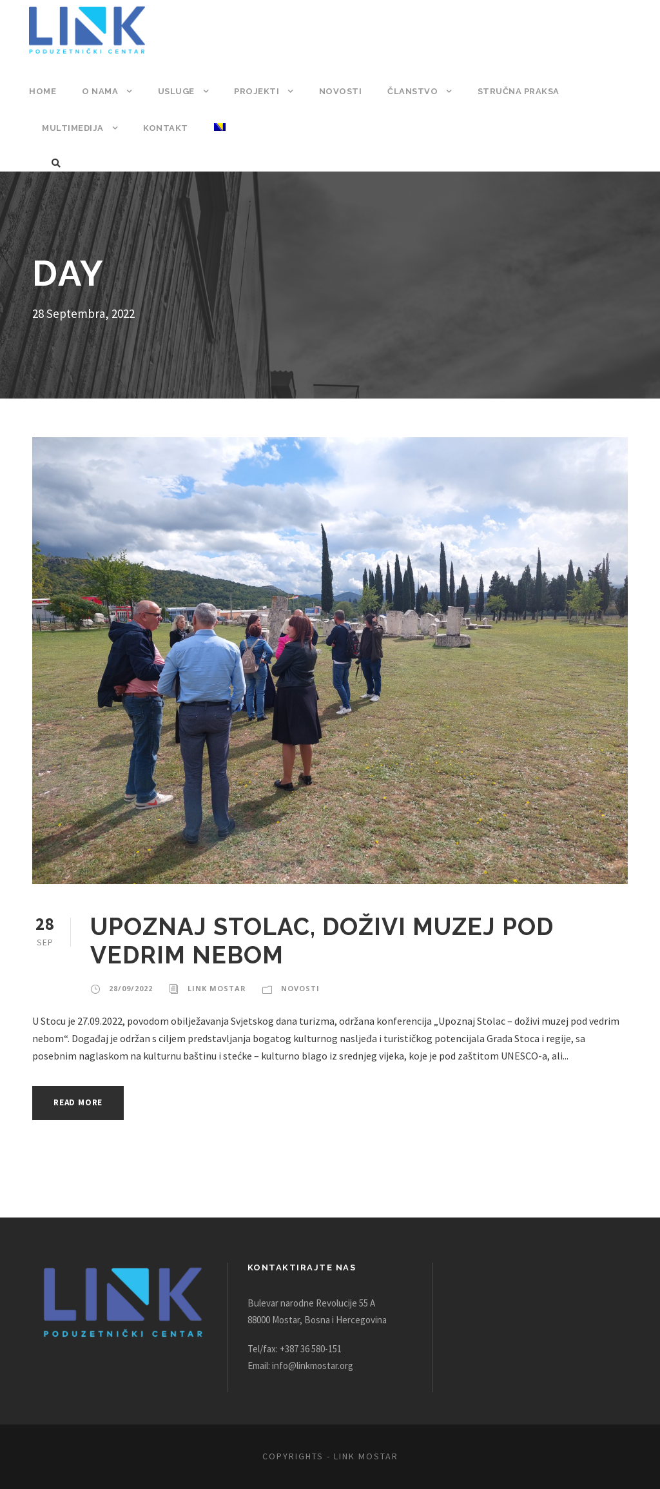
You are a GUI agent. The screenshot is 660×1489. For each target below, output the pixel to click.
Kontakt (163, 128)
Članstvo (407, 91)
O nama (99, 91)
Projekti (255, 91)
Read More (81, 1102)
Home (42, 91)
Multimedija (72, 128)
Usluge (175, 91)
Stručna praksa (512, 91)
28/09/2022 (130, 988)
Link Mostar (214, 988)
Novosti (337, 91)
